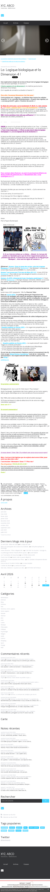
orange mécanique (18, 491)
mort (34, 490)
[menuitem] (5, 23)
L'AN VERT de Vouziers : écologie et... (36, 550)
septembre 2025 (5, 528)
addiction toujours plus (13, 486)
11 (45, 581)
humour (33, 489)
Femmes (3, 604)
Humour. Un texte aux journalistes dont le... (13, 783)
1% (45, 485)
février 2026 (4, 516)
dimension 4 (40, 487)
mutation (39, 490)
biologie (35, 486)
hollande (11, 830)
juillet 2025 (4, 532)
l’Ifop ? (6, 357)
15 (25, 583)
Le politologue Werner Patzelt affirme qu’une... (14, 553)
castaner (41, 486)
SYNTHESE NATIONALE (34, 568)
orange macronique (6, 491)
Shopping (3, 640)
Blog (23, 484)
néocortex (4, 827)
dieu (25, 827)
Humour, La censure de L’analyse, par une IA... (24, 694)
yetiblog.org (5, 360)
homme (4, 830)
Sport (2, 643)
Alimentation (4, 597)
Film (2, 606)
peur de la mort (28, 491)
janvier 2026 (4, 518)
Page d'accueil (32, 59)
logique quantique (22, 490)
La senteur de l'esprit (20, 565)
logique (3, 490)
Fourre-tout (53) (5, 557)
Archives (15, 23)
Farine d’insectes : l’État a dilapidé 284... (12, 550)
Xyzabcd (3, 711)
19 (4, 585)
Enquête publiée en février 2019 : (13, 327)
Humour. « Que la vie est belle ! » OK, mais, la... (14, 758)
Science (33, 485)
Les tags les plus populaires (37, 884)
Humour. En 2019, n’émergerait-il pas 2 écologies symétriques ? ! (22, 278)
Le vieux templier (27, 563)
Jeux (2, 618)
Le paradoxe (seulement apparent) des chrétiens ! (14, 59)
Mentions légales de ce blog (18, 886)
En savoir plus (33, 890)
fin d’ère (9, 489)
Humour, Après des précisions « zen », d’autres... (22, 711)
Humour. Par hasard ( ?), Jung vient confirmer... (14, 752)
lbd (44, 489)
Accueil (5, 23)
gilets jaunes (21, 489)
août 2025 (4, 530)
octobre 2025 (5, 525)
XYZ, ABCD (7, 5)
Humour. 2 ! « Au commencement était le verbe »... (25, 682)
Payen (2, 659)
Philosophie (4, 485)
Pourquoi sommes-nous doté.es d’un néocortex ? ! (15, 764)
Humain (3, 613)
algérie (22, 486)
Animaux (3, 600)
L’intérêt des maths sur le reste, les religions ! (13, 61)
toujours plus (9, 493)
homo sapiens (33, 827)
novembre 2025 (5, 523)
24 (39, 585)
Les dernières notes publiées (25, 884)
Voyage (3, 645)
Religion (23, 485)
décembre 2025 (5, 521)
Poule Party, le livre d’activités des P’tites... (13, 559)
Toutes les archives (6, 535)
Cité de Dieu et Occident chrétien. (10, 563)
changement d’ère (6, 487)
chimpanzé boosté (24, 487)
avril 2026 (3, 512)
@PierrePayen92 (5, 840)
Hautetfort (28, 883)
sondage (42, 491)
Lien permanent (6, 484)
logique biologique (11, 490)
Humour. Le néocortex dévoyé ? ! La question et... (25, 699)
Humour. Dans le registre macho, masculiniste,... (15, 740)
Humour (42, 484)
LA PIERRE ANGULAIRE (28, 555)
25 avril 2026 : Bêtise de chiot (9, 544)
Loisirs (3, 622)
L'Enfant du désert (6, 565)
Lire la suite (4, 502)
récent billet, (11, 295)
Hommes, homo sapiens (32, 484)
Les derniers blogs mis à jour (13, 884)
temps (2, 493)
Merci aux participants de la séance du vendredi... (15, 546)
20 (11, 585)
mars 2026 (4, 514)
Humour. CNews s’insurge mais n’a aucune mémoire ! (16, 776)
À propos (26, 23)
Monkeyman (24, 268)
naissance (45, 490)
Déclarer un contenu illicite (7, 886)
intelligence (40, 489)
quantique (37, 491)
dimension (33, 487)
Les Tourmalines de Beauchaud (10, 555)
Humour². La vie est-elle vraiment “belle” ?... (13, 789)
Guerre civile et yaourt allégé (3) (22, 557)
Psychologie (17, 485)
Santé (28, 485)
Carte (4, 719)
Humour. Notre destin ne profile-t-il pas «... (19, 677)
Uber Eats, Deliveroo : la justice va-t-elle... (13, 568)
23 (32, 585)
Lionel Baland (34, 553)
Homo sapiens (5, 611)
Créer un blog (22, 883)
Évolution (3, 489)
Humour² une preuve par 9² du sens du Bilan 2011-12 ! (19, 272)
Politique (10, 485)
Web (37, 485)
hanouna (28, 489)
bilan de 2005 (29, 486)
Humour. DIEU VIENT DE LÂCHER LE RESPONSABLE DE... (27, 688)
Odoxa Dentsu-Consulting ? (19, 354)
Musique (3, 625)
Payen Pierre (4, 682)
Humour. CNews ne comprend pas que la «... (13, 734)
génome (14, 489)
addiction (3, 486)
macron (30, 490)
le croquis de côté (25, 544)
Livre (2, 620)
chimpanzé (15, 487)
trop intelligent (17, 493)
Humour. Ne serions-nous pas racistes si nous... (20, 659)
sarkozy (25, 830)
